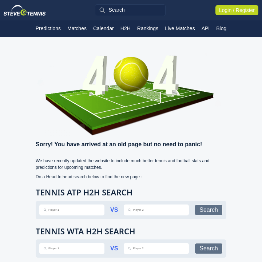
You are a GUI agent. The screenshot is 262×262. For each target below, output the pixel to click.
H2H (125, 28)
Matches (77, 28)
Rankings (147, 28)
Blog (221, 28)
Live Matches (180, 28)
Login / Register (237, 10)
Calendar (103, 28)
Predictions (48, 28)
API (206, 28)
